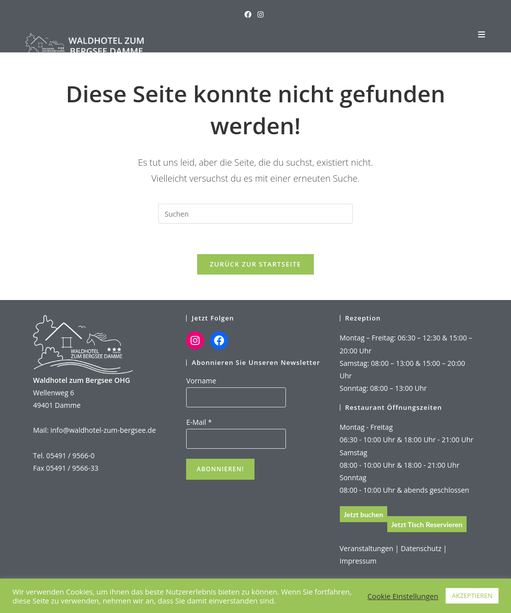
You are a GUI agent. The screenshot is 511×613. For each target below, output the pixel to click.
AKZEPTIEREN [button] (472, 595)
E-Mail (199, 422)
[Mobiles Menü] (482, 34)
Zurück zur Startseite (255, 264)
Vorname (201, 380)
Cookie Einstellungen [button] (402, 596)
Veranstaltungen (366, 548)
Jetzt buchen (363, 514)
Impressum (358, 561)
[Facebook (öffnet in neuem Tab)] (250, 14)
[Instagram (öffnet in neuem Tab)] (260, 14)
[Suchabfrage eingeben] (255, 214)
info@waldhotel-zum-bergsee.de (103, 430)
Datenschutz (421, 548)
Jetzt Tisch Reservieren (427, 524)
